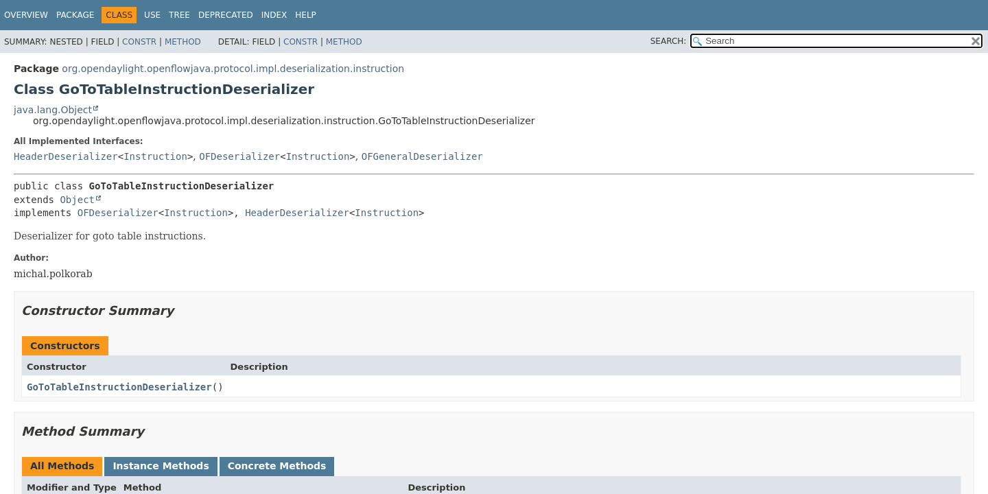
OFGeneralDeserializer (422, 156)
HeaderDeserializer (66, 156)
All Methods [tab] (62, 465)
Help (305, 15)
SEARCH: (668, 41)
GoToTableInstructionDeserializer (119, 386)
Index (274, 15)
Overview (26, 15)
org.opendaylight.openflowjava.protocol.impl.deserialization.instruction (233, 68)
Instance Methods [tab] (161, 465)
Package (75, 15)
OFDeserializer (239, 156)
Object (77, 199)
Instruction (155, 156)
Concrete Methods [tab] (277, 465)
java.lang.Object (53, 109)
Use (152, 15)
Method (183, 42)
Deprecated (225, 15)
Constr (139, 42)
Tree (179, 15)
